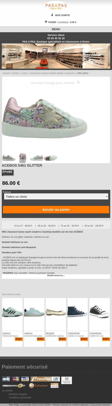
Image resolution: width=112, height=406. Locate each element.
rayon (24, 73)
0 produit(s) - (60, 22)
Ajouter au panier (56, 209)
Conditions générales (20, 397)
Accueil (5, 73)
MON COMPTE (62, 15)
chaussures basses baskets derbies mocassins (52, 73)
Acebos (15, 73)
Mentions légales (18, 394)
